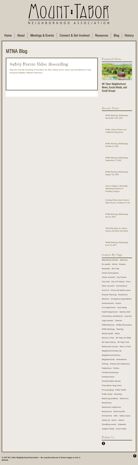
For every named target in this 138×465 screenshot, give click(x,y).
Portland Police (108, 377)
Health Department (110, 312)
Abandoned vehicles (110, 260)
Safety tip (106, 420)
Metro (117, 333)
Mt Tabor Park (123, 342)
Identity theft (124, 312)
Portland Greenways (110, 372)
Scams (114, 420)
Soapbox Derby (108, 428)
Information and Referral (112, 316)
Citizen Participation (110, 273)
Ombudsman (121, 359)
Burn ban (115, 268)
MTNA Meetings (108, 329)
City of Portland (117, 281)
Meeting (120, 329)
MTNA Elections (108, 325)
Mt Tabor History (109, 342)
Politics (116, 368)
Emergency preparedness (121, 299)
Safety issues (124, 415)
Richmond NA (119, 411)
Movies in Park (108, 337)
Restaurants (107, 411)
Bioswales (106, 268)
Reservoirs (124, 398)
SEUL (116, 415)
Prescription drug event (112, 385)
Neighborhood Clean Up (111, 351)
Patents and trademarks (120, 364)
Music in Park (125, 346)
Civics (128, 281)
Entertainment (108, 303)
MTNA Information (124, 325)
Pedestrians (106, 368)
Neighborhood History (111, 355)
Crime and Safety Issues (121, 290)
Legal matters (107, 320)
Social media (121, 428)
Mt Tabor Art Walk (123, 337)
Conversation (121, 286)
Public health (120, 390)
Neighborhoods (108, 359)
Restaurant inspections (111, 407)
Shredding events (109, 424)
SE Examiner (107, 415)
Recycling (118, 394)
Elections (105, 299)
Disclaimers (123, 294)
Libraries (118, 320)
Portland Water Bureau (111, 381)
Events (118, 303)
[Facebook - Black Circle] (103, 443)
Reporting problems (110, 398)
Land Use (128, 316)
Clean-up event (108, 286)
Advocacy (124, 260)
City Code (106, 281)
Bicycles (122, 264)
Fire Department (108, 307)
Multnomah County (110, 346)
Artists (115, 264)
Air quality (106, 264)
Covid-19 (105, 290)
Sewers (121, 420)
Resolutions (107, 402)
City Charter (121, 277)
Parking (105, 364)
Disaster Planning (109, 294)
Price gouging (108, 390)
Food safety (122, 307)
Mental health (107, 333)
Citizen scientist (108, 277)
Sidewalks (122, 424)
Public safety (107, 394)
